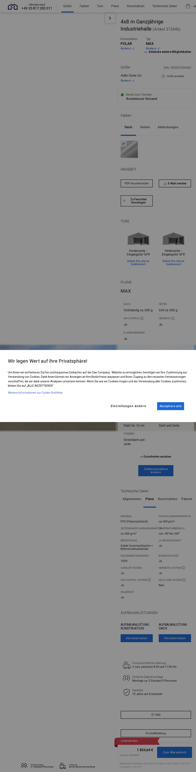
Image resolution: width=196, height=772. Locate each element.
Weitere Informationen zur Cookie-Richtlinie (35, 392)
